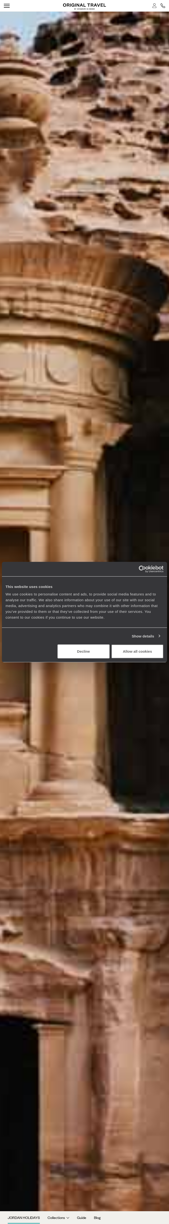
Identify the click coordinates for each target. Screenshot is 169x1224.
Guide (81, 1217)
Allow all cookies (137, 651)
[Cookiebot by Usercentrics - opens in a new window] (142, 569)
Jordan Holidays (24, 1217)
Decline (83, 651)
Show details (143, 636)
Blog (97, 1217)
